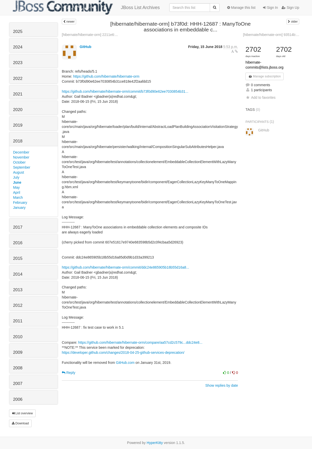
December (21, 152)
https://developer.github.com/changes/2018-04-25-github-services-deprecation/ (123, 353)
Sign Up (290, 8)
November (21, 157)
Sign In (270, 8)
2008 (17, 368)
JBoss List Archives (86, 7)
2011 (17, 321)
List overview (22, 413)
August (18, 172)
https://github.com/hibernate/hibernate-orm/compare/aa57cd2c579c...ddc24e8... (140, 342)
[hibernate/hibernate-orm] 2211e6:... (90, 35)
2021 (17, 94)
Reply (68, 373)
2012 (17, 305)
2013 (17, 289)
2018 (17, 141)
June (17, 182)
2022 (17, 78)
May (16, 187)
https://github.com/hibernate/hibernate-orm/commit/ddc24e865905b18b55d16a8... (125, 267)
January (19, 208)
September (21, 167)
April (16, 192)
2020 (17, 109)
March (18, 197)
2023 (17, 62)
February (20, 203)
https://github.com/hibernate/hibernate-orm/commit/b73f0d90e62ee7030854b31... (125, 91)
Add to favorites (260, 97)
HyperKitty (155, 443)
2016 (17, 242)
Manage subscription (264, 76)
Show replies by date (221, 385)
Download (20, 423)
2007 (17, 383)
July (16, 177)
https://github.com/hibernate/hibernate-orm (106, 76)
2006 (17, 399)
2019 (17, 125)
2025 (17, 31)
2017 (17, 227)
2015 (17, 258)
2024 (17, 47)
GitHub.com (125, 363)
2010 (17, 336)
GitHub (85, 47)
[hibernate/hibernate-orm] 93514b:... (271, 35)
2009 (17, 352)
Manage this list (241, 8)
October (19, 162)
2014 (17, 274)
